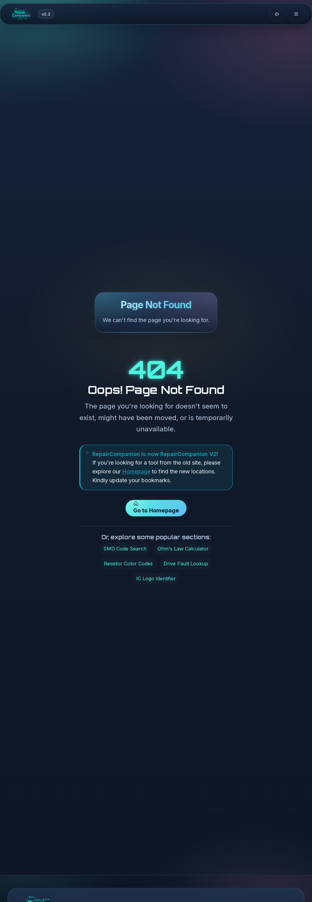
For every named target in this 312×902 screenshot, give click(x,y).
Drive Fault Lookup (186, 564)
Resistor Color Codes (128, 564)
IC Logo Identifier (156, 579)
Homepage (136, 472)
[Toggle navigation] (296, 15)
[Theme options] (277, 15)
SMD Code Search (125, 550)
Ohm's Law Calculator (183, 550)
